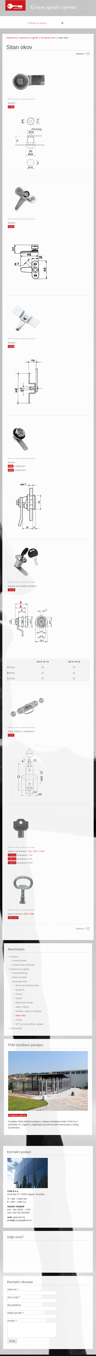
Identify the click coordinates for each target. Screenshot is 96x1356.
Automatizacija (20, 972)
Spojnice (20, 989)
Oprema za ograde (29, 37)
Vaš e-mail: (13, 1297)
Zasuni (19, 993)
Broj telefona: (14, 1305)
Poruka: (12, 1320)
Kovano (14, 956)
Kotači (19, 998)
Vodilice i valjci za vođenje (28, 1011)
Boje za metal (20, 977)
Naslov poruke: (15, 1312)
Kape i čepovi (22, 1006)
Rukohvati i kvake (24, 1002)
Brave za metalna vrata (27, 985)
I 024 (41, 851)
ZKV (26, 913)
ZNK (31, 913)
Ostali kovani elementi (24, 964)
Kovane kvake (19, 960)
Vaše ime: (13, 1289)
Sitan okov (21, 1015)
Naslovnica (11, 37)
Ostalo (19, 1019)
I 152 (29, 851)
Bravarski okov (48, 37)
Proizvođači (16, 1028)
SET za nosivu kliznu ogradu (29, 1024)
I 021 (35, 851)
